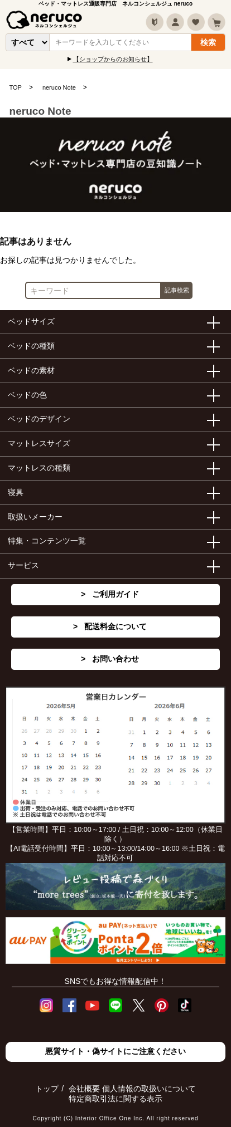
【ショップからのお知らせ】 (113, 59)
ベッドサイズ (31, 321)
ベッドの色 (27, 394)
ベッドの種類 (31, 345)
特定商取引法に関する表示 (115, 1098)
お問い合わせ (115, 658)
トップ (47, 1088)
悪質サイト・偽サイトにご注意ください (115, 1051)
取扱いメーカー (35, 516)
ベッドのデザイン (39, 418)
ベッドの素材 (31, 370)
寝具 (15, 492)
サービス (23, 565)
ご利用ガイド (115, 594)
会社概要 (84, 1088)
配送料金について (115, 626)
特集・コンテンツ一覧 (47, 540)
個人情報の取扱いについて (149, 1088)
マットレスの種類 (39, 467)
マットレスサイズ (39, 443)
